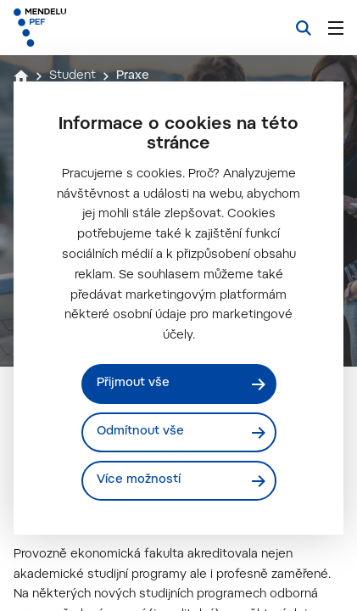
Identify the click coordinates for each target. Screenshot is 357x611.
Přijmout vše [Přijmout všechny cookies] (133, 384)
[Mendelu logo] (98, 27)
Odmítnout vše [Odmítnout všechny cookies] (140, 432)
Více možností (139, 480)
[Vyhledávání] (303, 28)
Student (72, 76)
